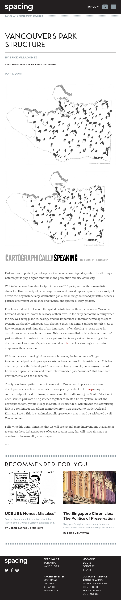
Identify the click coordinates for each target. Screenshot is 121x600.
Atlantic (50, 587)
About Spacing (93, 580)
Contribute (91, 587)
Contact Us (91, 594)
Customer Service (95, 576)
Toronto (50, 563)
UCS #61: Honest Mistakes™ (30, 513)
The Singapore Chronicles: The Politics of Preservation (89, 515)
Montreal (50, 580)
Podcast (89, 566)
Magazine (89, 559)
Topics (92, 7)
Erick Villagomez (23, 57)
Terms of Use (92, 590)
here (68, 343)
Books (87, 563)
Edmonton (51, 590)
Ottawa (49, 583)
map (90, 389)
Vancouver (51, 566)
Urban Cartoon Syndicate (26, 528)
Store (87, 570)
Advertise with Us (95, 583)
